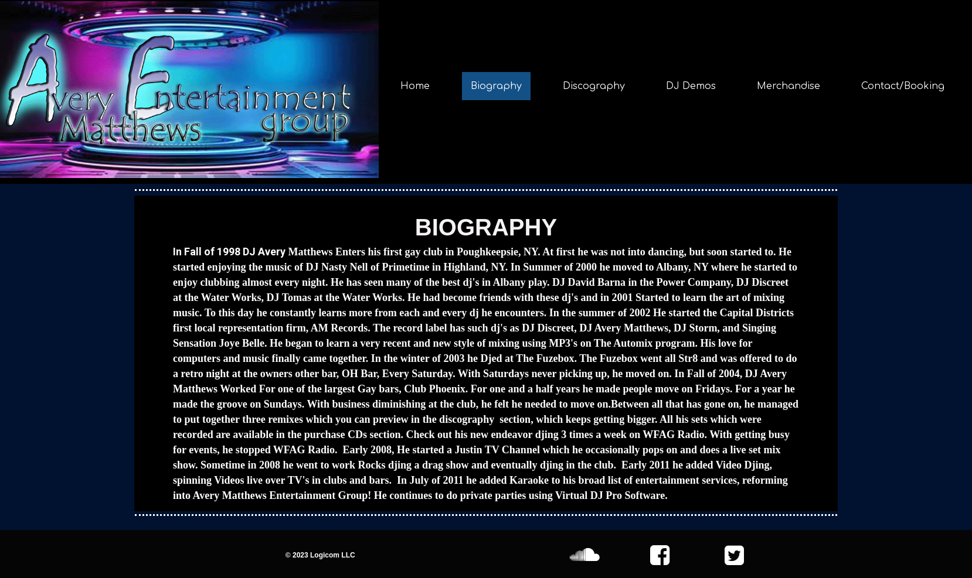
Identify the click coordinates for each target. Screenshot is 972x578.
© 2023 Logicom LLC (320, 555)
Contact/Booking (902, 86)
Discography (594, 86)
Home (415, 86)
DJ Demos (691, 86)
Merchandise (788, 86)
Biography (496, 86)
